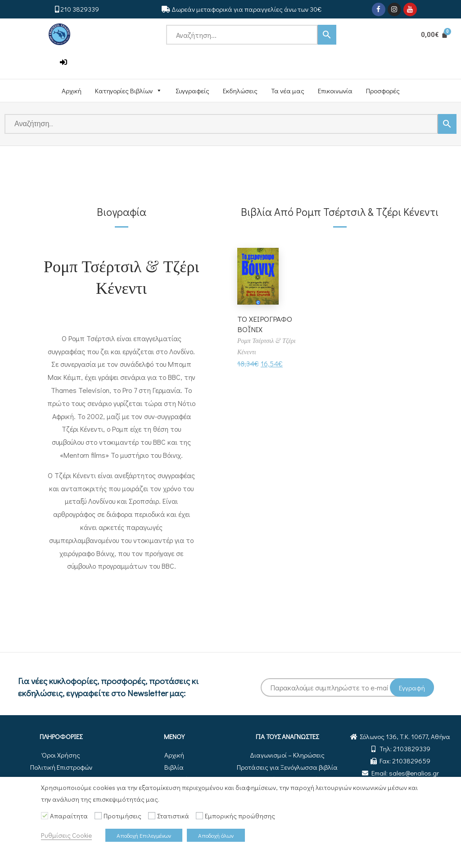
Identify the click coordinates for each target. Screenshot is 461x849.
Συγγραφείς (192, 90)
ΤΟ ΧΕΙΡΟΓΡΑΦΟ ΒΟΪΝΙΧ (265, 323)
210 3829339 (79, 9)
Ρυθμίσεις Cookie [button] (66, 835)
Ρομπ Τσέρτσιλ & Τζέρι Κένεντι (121, 276)
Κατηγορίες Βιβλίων (128, 90)
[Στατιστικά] (151, 815)
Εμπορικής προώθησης (240, 816)
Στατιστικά (173, 816)
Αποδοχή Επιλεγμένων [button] (144, 835)
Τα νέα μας (287, 90)
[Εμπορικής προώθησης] (199, 815)
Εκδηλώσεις (240, 90)
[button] (63, 62)
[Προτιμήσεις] (98, 815)
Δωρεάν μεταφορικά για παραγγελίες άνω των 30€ (246, 9)
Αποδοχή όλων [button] (216, 835)
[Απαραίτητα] (44, 815)
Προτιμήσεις (122, 816)
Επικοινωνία (335, 90)
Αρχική (71, 90)
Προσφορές (383, 90)
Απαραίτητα (69, 816)
